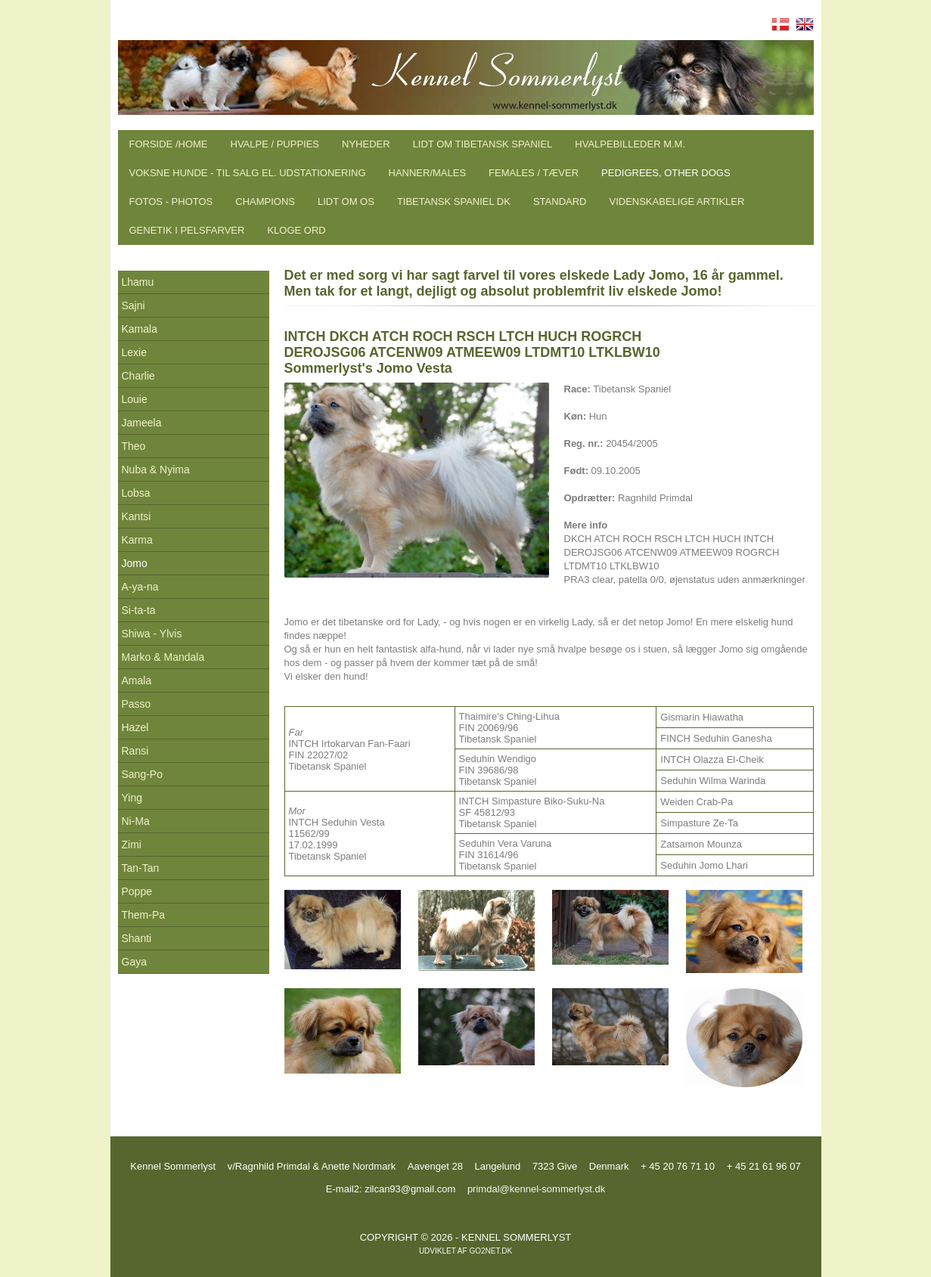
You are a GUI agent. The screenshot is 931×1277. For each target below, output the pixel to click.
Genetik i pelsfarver (187, 230)
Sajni (133, 305)
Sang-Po (142, 774)
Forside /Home (168, 144)
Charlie (138, 376)
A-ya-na (140, 587)
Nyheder (366, 144)
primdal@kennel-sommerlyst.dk (536, 1189)
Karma (137, 540)
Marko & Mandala (163, 657)
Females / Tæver (534, 172)
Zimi (131, 844)
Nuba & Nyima (156, 469)
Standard (560, 201)
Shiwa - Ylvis (152, 634)
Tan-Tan (141, 868)
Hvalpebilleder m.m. (630, 144)
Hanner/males (428, 172)
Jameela (142, 423)
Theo (134, 446)
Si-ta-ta (139, 610)
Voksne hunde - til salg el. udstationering (247, 172)
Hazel (135, 727)
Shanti (137, 938)
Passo (136, 704)
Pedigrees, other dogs (665, 172)
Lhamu (138, 282)
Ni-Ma (136, 821)
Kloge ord (296, 230)
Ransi (135, 751)
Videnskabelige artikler (676, 201)
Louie (134, 399)
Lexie (134, 352)
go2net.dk (490, 1251)
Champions (265, 201)
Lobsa (136, 493)
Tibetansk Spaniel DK (453, 201)
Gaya (134, 962)
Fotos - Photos (171, 201)
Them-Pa (144, 915)
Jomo (134, 563)
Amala (137, 680)
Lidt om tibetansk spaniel (483, 144)
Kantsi (136, 516)
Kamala (139, 329)
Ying (132, 798)
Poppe (137, 891)
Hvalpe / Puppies (275, 144)
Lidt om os (346, 201)
